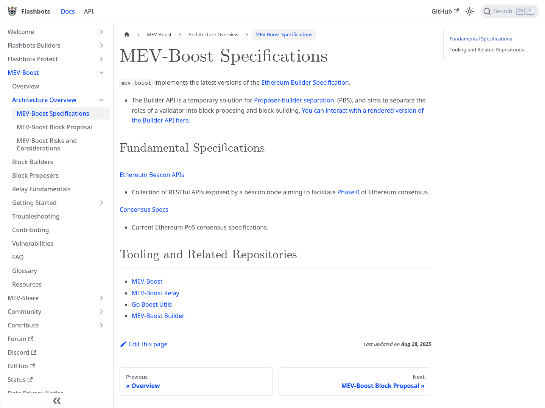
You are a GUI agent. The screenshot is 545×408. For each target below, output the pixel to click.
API (89, 11)
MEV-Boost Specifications (53, 113)
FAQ (18, 257)
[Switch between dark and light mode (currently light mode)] (470, 11)
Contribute (23, 325)
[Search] (509, 11)
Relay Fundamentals (41, 189)
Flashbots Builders (34, 45)
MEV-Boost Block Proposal (54, 127)
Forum (20, 339)
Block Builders (32, 162)
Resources (27, 284)
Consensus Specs (144, 209)
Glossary (24, 271)
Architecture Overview (44, 100)
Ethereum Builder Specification (305, 82)
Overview (25, 86)
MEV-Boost (23, 72)
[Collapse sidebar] (57, 400)
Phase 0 (348, 192)
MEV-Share (23, 298)
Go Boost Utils (152, 304)
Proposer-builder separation (294, 100)
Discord (22, 352)
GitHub (445, 11)
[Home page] (127, 34)
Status (20, 379)
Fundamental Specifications (481, 38)
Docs (68, 11)
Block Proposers (35, 175)
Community (24, 311)
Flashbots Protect (33, 59)
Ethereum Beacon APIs (152, 175)
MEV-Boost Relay (155, 293)
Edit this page (144, 344)
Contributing (30, 230)
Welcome (21, 32)
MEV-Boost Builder (158, 316)
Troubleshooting (36, 216)
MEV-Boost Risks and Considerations (47, 144)
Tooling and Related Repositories (487, 49)
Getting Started (34, 203)
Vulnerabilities (32, 243)
